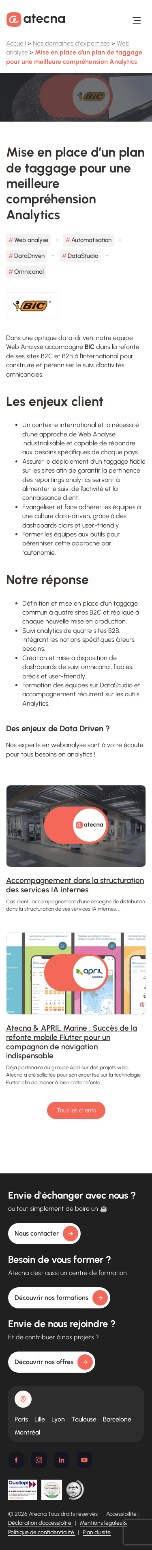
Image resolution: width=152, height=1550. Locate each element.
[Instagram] (39, 1460)
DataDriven (29, 255)
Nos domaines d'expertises (71, 43)
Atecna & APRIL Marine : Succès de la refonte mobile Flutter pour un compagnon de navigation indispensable (71, 1041)
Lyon (58, 1419)
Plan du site (97, 1532)
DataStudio (83, 255)
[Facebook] (16, 1460)
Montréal (27, 1432)
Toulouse (83, 1419)
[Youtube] (84, 1460)
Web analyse (31, 240)
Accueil (16, 43)
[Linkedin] (62, 1460)
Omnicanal (29, 271)
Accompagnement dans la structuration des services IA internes (75, 885)
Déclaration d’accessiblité (40, 1522)
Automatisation (91, 240)
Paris (21, 1419)
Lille (39, 1419)
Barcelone (117, 1419)
